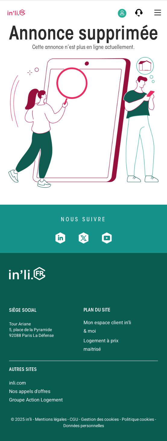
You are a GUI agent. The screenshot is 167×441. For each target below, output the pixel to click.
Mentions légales (51, 419)
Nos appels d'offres (29, 391)
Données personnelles (83, 426)
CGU (74, 419)
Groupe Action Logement (36, 400)
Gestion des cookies (100, 419)
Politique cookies (138, 419)
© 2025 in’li (21, 419)
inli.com (17, 383)
